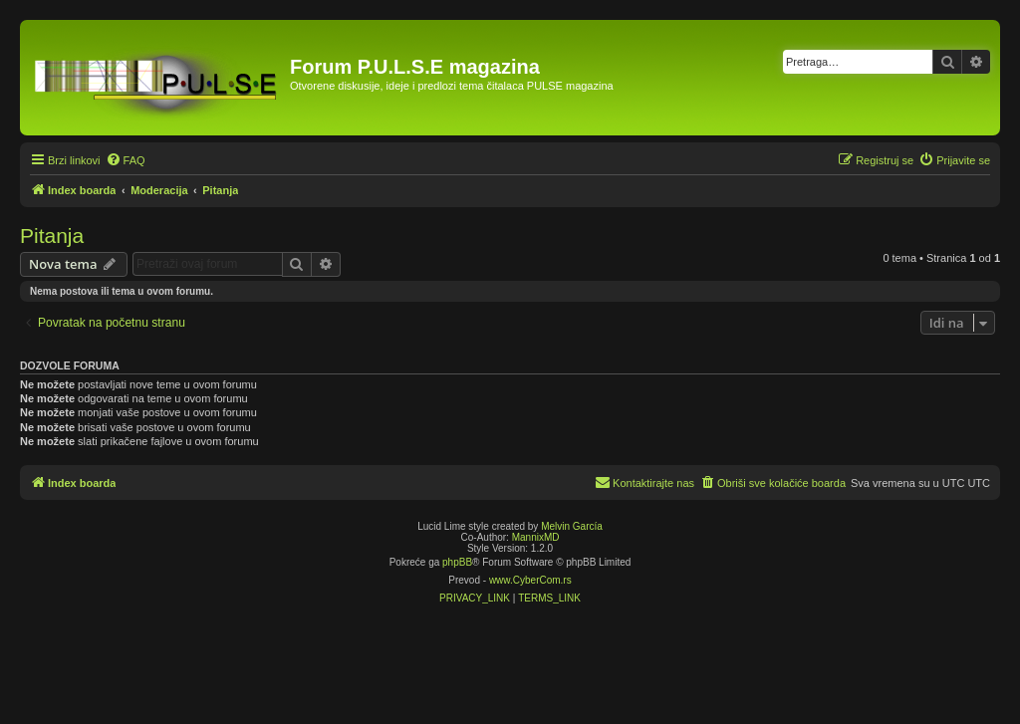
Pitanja (52, 235)
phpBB (457, 562)
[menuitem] (125, 160)
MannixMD (536, 537)
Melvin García (572, 526)
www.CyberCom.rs (530, 580)
